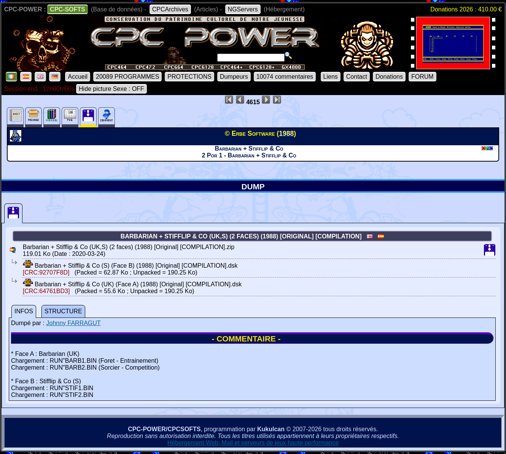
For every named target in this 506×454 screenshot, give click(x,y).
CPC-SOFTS (67, 9)
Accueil (78, 76)
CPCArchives (170, 9)
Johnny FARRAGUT (73, 323)
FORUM (422, 76)
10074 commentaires (284, 76)
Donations (389, 76)
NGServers (243, 9)
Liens (330, 76)
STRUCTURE (63, 311)
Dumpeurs (234, 76)
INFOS (23, 311)
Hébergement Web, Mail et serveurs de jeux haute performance (253, 443)
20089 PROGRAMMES (127, 76)
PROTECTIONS (189, 76)
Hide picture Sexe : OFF (111, 89)
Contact (356, 76)
